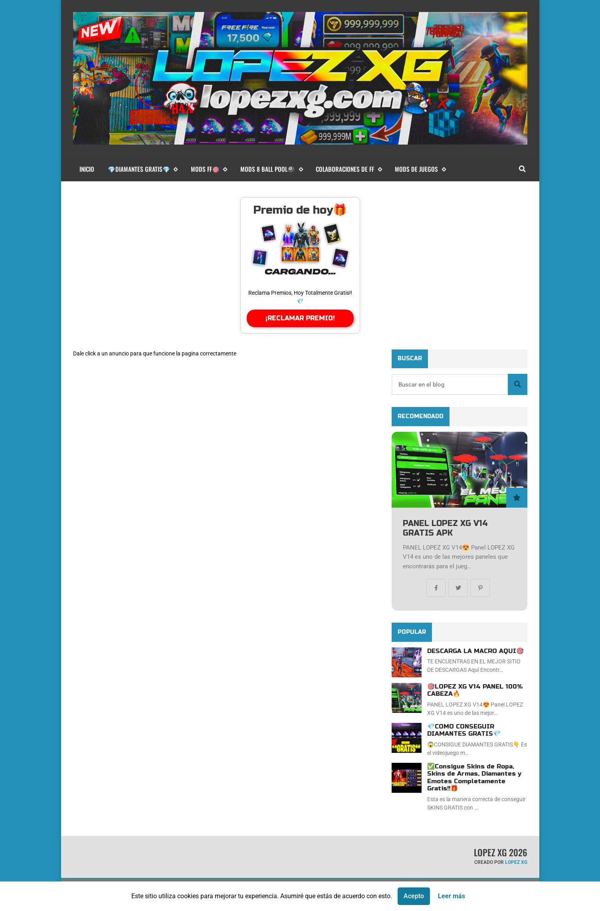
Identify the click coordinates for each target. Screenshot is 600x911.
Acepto (414, 896)
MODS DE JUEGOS (420, 169)
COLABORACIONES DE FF (349, 169)
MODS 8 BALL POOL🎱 (271, 169)
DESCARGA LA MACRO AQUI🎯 (475, 651)
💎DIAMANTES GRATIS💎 (143, 169)
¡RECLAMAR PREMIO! (300, 318)
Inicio (86, 169)
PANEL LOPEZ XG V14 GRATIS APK (445, 528)
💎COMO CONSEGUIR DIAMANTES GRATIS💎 (464, 730)
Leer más (451, 896)
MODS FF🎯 (209, 169)
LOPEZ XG (516, 862)
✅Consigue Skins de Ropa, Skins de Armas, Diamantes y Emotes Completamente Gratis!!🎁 (474, 777)
